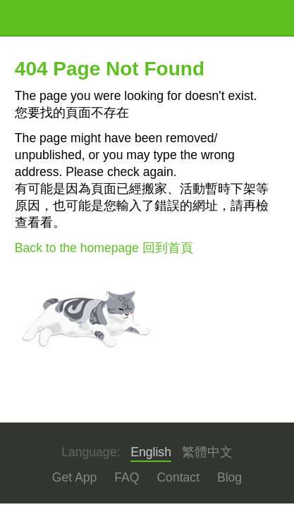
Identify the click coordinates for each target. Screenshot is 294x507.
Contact (178, 477)
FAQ (126, 477)
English (150, 452)
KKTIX (51, 18)
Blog (229, 477)
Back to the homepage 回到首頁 (104, 248)
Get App (74, 477)
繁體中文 (207, 452)
